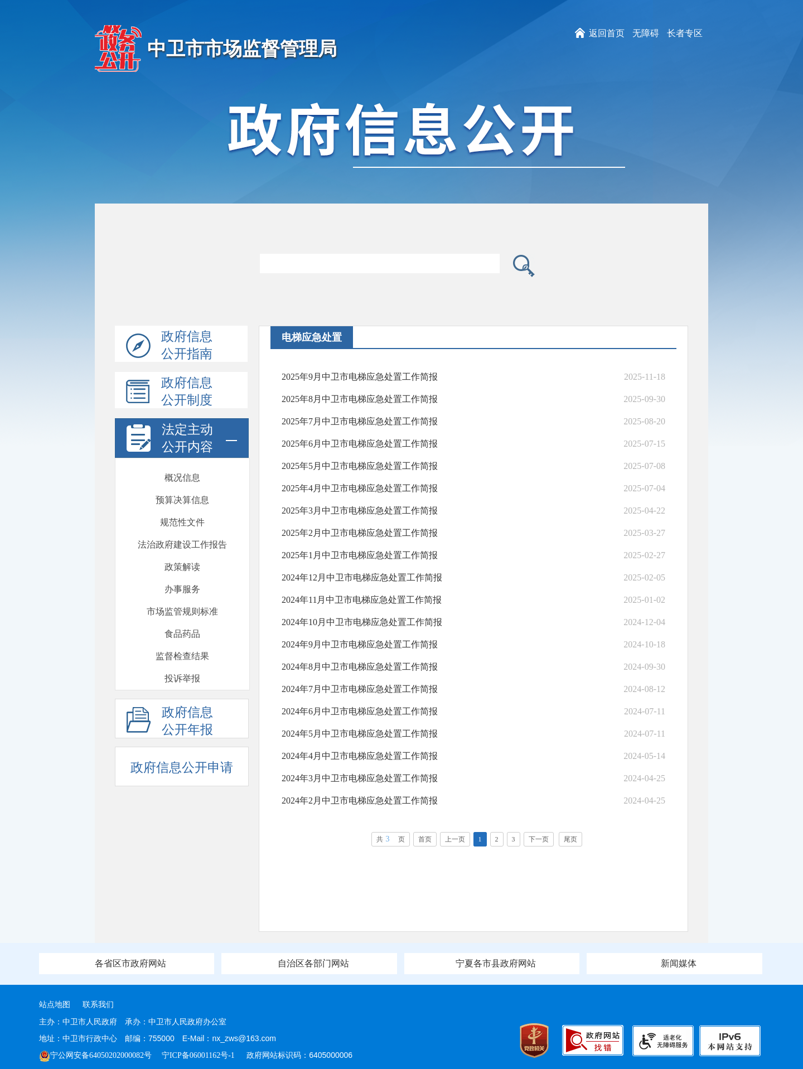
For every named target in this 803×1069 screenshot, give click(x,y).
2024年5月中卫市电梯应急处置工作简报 (360, 733)
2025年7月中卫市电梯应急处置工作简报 (360, 421)
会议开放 (182, 628)
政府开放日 (182, 606)
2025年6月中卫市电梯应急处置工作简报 (360, 443)
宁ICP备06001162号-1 (199, 1055)
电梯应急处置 (182, 539)
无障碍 (645, 33)
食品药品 (182, 472)
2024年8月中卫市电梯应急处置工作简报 (360, 666)
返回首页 (607, 33)
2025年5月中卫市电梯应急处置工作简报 (360, 466)
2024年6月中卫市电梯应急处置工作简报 (360, 711)
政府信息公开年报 (170, 721)
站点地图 (54, 1004)
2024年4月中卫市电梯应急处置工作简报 (360, 756)
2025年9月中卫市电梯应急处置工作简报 (360, 376)
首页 (425, 839)
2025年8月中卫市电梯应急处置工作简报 (360, 399)
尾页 (570, 839)
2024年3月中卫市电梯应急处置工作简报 (360, 778)
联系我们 (98, 1004)
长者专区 (685, 33)
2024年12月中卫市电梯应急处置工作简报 (362, 577)
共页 (390, 839)
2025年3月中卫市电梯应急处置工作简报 (360, 510)
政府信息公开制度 (169, 392)
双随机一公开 (182, 650)
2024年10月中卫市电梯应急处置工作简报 (362, 622)
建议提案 (182, 561)
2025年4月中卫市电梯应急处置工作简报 (360, 488)
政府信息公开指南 (169, 346)
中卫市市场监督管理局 (242, 48)
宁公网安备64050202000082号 (95, 1055)
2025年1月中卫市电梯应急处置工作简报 (360, 555)
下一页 (539, 839)
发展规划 (182, 583)
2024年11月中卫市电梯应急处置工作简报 (362, 599)
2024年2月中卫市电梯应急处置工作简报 (360, 800)
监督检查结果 (182, 494)
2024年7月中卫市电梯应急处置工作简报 (360, 689)
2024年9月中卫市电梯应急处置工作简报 (360, 644)
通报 (182, 673)
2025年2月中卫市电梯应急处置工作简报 (360, 533)
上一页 (455, 839)
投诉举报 (182, 516)
